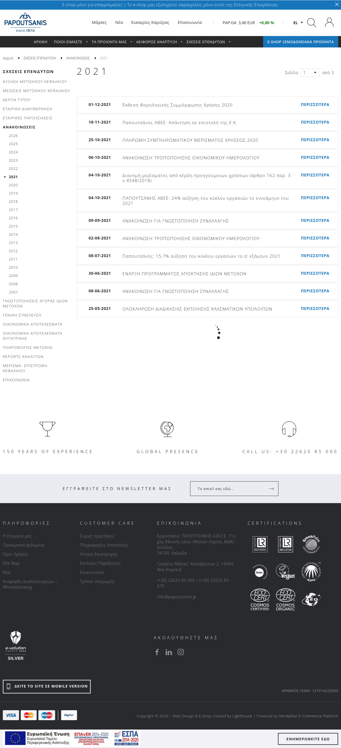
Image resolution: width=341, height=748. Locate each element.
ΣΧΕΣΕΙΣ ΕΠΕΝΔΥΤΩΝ (28, 71)
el (295, 22)
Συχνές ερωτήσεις (97, 536)
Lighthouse (242, 715)
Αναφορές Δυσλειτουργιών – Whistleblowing (30, 584)
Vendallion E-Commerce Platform (308, 715)
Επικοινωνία (91, 572)
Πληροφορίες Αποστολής (104, 545)
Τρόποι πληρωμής (97, 581)
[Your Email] (230, 489)
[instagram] (181, 652)
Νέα (6, 572)
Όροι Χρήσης (15, 554)
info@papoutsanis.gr (177, 596)
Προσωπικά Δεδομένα (24, 545)
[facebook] (157, 652)
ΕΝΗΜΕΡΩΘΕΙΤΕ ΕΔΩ (308, 738)
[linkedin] (169, 652)
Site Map (11, 563)
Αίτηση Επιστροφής (99, 554)
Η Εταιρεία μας (17, 536)
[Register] (272, 489)
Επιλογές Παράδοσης (100, 563)
